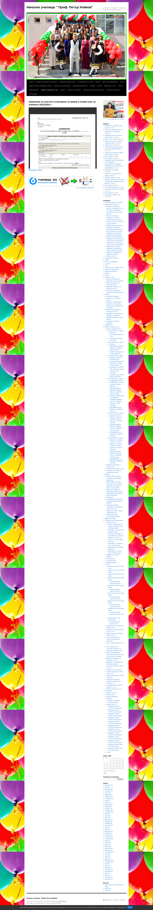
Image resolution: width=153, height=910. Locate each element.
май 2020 (107, 840)
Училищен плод (110, 558)
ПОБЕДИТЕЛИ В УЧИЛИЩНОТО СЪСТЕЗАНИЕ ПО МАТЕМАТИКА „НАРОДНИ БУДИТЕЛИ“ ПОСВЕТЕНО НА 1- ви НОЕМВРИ (114, 164)
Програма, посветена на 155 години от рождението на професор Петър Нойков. (114, 181)
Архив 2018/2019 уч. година (115, 342)
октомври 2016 (109, 879)
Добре (130, 907)
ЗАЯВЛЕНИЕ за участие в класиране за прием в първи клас (117, 384)
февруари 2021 (109, 831)
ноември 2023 (108, 796)
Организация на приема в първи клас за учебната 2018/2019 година (116, 348)
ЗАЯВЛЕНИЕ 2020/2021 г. (117, 380)
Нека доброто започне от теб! (113, 194)
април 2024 (108, 793)
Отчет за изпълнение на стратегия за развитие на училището (113, 639)
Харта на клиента (111, 256)
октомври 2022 (109, 810)
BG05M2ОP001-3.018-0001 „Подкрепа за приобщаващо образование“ (113, 478)
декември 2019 (109, 848)
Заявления (112, 332)
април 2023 (108, 802)
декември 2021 (109, 821)
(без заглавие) (108, 156)
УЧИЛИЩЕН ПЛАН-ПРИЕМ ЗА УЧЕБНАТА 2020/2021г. (116, 409)
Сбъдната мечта (109, 145)
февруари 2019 (109, 860)
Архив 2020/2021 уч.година (115, 378)
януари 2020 (108, 846)
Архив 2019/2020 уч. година (115, 355)
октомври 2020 (109, 837)
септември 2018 (109, 862)
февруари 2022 (109, 819)
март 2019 (107, 858)
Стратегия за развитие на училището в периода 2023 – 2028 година (114, 681)
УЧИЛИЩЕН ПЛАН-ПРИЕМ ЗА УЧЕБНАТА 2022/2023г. (116, 461)
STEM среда (109, 497)
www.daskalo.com (61, 901)
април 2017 (108, 875)
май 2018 (107, 863)
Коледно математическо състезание (114, 189)
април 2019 (108, 856)
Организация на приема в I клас (115, 468)
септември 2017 (109, 871)
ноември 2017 (108, 867)
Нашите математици (111, 696)
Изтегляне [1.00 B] (35, 170)
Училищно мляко (111, 560)
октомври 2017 (109, 869)
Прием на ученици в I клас (49, 90)
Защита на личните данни (62, 86)
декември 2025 (109, 785)
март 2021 (107, 829)
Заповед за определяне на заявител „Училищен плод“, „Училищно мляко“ (115, 526)
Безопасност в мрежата (112, 296)
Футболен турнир (109, 177)
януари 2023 (108, 806)
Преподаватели (34, 90)
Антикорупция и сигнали (85, 82)
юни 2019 (107, 854)
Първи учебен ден (111, 704)
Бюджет (98, 82)
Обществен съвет (110, 86)
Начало (31, 82)
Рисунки (108, 752)
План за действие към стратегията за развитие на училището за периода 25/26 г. (114, 648)
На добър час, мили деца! (111, 170)
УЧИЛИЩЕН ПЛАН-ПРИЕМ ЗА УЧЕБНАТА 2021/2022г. (116, 434)
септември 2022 (109, 812)
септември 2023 (109, 798)
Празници (109, 698)
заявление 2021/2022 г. (116, 415)
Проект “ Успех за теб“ (111, 139)
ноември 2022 (108, 808)
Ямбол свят (108, 888)
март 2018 (107, 865)
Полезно (120, 86)
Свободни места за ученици (113, 669)
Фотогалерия (33, 94)
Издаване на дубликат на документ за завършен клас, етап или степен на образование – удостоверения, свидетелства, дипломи (115, 210)
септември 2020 (109, 839)
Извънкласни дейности (80, 86)
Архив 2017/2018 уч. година (115, 330)
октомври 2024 (109, 791)
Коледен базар (110, 694)
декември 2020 (109, 835)
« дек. (105, 773)
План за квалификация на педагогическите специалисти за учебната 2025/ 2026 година (115, 654)
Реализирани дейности (114, 516)
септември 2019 (109, 852)
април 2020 (108, 842)
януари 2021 (108, 833)
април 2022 (108, 816)
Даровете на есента (111, 692)
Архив (108, 263)
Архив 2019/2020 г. (111, 522)
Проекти (62, 90)
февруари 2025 (109, 789)
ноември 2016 (108, 877)
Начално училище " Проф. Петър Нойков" (60, 7)
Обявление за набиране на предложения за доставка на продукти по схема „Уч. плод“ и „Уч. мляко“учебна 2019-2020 (115, 537)
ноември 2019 (108, 850)
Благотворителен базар (111, 187)
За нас (122, 82)
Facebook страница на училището (46, 82)
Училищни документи (113, 90)
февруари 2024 (109, 795)
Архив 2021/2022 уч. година (115, 413)
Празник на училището (114, 700)
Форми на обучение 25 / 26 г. (114, 689)
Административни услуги (68, 82)
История (92, 86)
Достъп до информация (110, 82)
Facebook (107, 890)
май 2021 (107, 827)
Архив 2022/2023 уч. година (115, 438)
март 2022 (107, 817)
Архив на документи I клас (113, 329)
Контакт (99, 86)
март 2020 (107, 844)
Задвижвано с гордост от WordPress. (115, 900)
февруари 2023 (109, 804)
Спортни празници (113, 702)
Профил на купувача (74, 90)
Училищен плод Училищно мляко (93, 90)
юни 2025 (107, 787)
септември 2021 (109, 825)
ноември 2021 (108, 823)
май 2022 (107, 814)
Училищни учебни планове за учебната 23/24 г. (117, 614)
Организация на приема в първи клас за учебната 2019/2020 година (116, 363)
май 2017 (107, 873)
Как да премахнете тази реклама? (85, 187)
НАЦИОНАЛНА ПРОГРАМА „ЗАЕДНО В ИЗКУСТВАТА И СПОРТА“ (114, 501)
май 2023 (107, 800)
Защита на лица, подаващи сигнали (40, 86)
